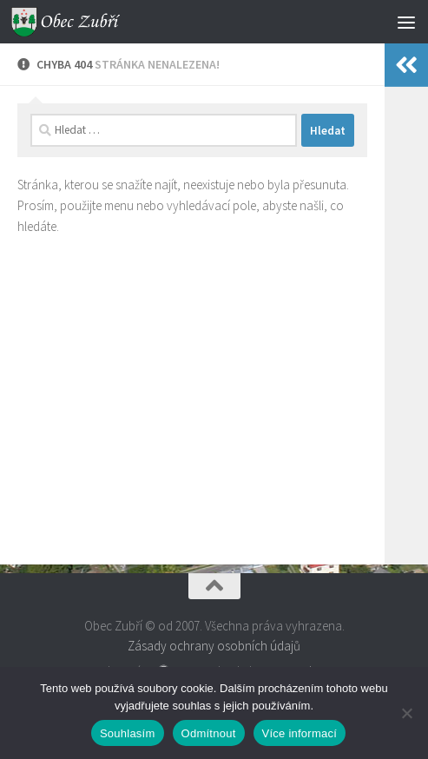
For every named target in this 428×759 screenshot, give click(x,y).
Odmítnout (208, 733)
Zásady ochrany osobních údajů (214, 645)
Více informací (300, 733)
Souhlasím (127, 733)
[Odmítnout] (406, 713)
